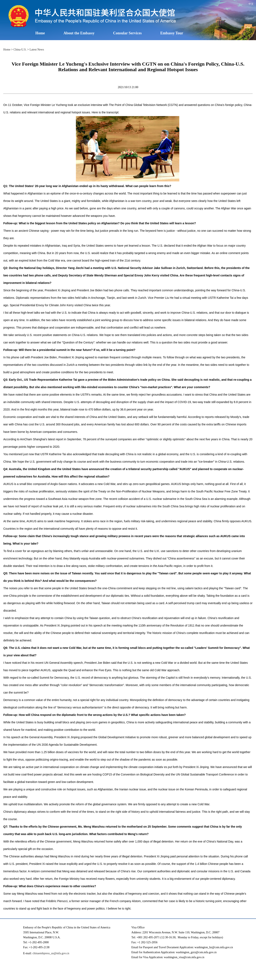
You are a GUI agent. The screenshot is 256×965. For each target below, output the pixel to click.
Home (40, 33)
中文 (251, 3)
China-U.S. (19, 49)
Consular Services (127, 33)
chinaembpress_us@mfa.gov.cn (50, 953)
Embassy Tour (171, 33)
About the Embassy (79, 33)
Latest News (37, 49)
